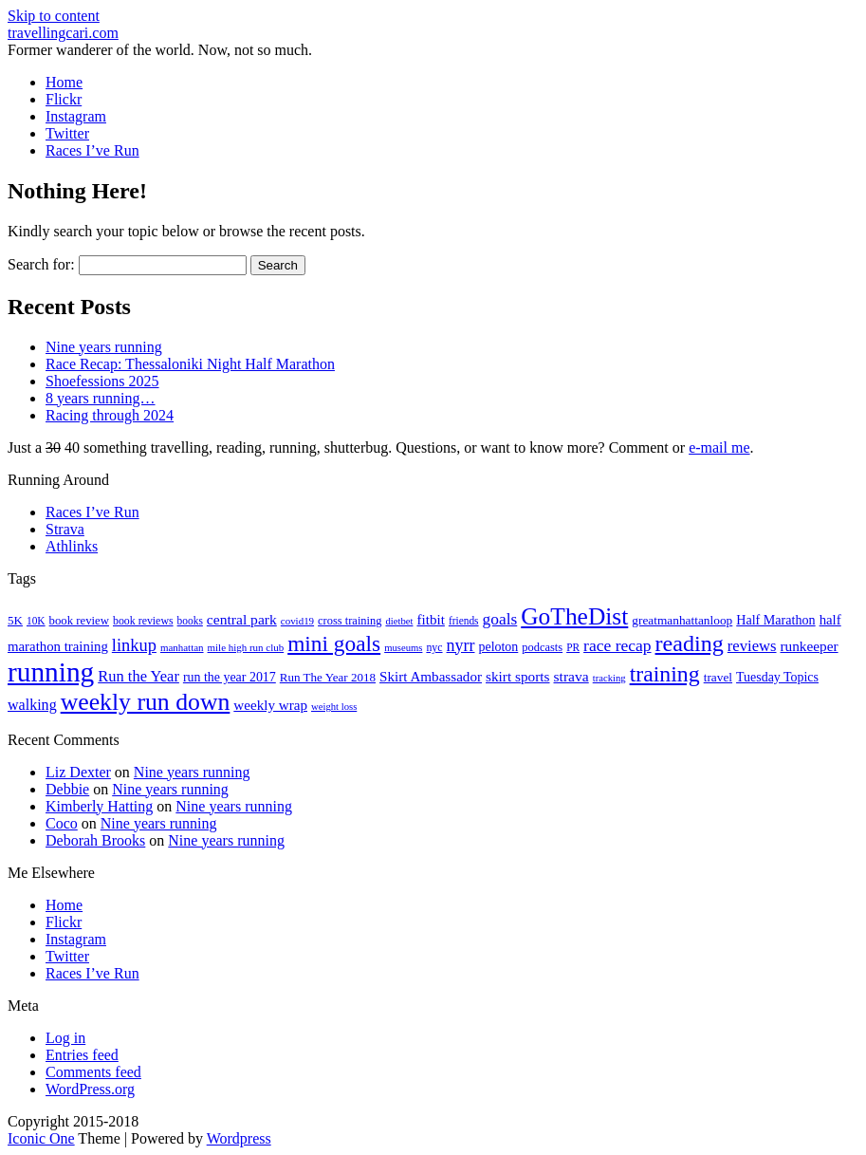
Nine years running (104, 347)
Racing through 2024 (110, 415)
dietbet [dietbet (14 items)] (399, 621)
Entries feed (82, 1055)
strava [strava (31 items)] (571, 676)
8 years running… (101, 398)
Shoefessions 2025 (102, 381)
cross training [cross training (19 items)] (349, 620)
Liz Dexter (78, 772)
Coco (62, 823)
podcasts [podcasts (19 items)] (542, 647)
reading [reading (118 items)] (689, 643)
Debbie (67, 789)
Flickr (64, 99)
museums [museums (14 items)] (403, 648)
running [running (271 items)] (51, 672)
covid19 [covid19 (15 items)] (297, 620)
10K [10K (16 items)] (36, 620)
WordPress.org (90, 1089)
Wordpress (239, 1138)
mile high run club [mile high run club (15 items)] (246, 647)
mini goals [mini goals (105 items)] (333, 643)
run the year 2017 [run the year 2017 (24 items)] (229, 677)
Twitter (67, 133)
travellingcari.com (63, 33)
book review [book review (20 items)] (79, 620)
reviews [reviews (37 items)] (752, 646)
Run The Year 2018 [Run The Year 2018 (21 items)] (328, 677)
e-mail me (719, 447)
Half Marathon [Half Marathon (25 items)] (775, 619)
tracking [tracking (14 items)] (609, 678)
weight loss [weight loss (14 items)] (334, 706)
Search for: (41, 264)
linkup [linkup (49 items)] (134, 645)
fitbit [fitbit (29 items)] (430, 619)
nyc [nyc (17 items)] (434, 647)
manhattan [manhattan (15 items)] (182, 647)
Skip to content (54, 16)
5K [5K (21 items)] (15, 620)
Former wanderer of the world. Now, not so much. (160, 50)
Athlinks (72, 546)
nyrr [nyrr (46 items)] (461, 645)
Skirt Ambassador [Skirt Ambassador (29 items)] (430, 676)
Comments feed (93, 1072)
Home (64, 82)
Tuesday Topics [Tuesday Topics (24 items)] (777, 677)
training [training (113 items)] (665, 673)
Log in (65, 1038)
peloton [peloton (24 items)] (498, 647)
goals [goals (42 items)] (500, 619)
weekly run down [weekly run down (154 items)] (145, 702)
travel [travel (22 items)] (718, 677)
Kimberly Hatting (99, 806)
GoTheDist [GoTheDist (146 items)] (574, 616)
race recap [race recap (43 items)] (617, 645)
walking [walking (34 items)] (32, 705)
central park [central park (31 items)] (242, 619)
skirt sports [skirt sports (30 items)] (518, 676)
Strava (65, 529)
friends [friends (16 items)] (464, 620)
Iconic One (41, 1138)
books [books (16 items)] (190, 620)
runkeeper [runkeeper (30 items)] (809, 646)
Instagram (76, 116)
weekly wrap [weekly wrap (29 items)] (270, 705)
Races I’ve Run (92, 150)
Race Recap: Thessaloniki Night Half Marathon (190, 364)
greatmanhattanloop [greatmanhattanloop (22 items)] (682, 620)
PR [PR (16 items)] (573, 647)
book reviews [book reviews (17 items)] (143, 620)
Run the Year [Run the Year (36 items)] (138, 676)
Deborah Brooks (95, 840)
